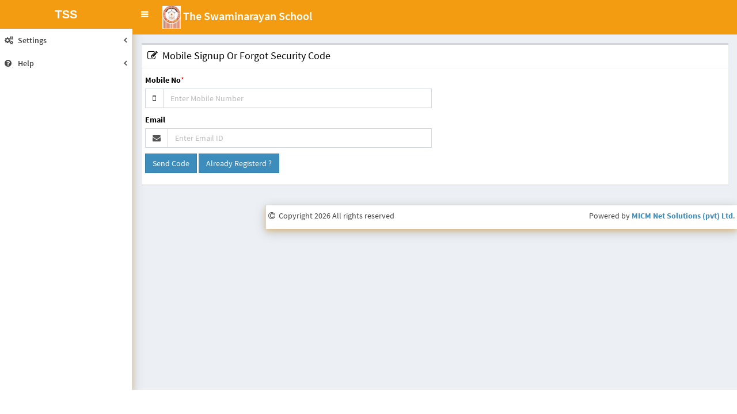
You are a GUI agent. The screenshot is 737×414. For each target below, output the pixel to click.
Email (155, 119)
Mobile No (163, 80)
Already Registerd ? (239, 163)
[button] (144, 14)
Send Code (171, 163)
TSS (66, 14)
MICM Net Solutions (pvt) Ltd (682, 215)
